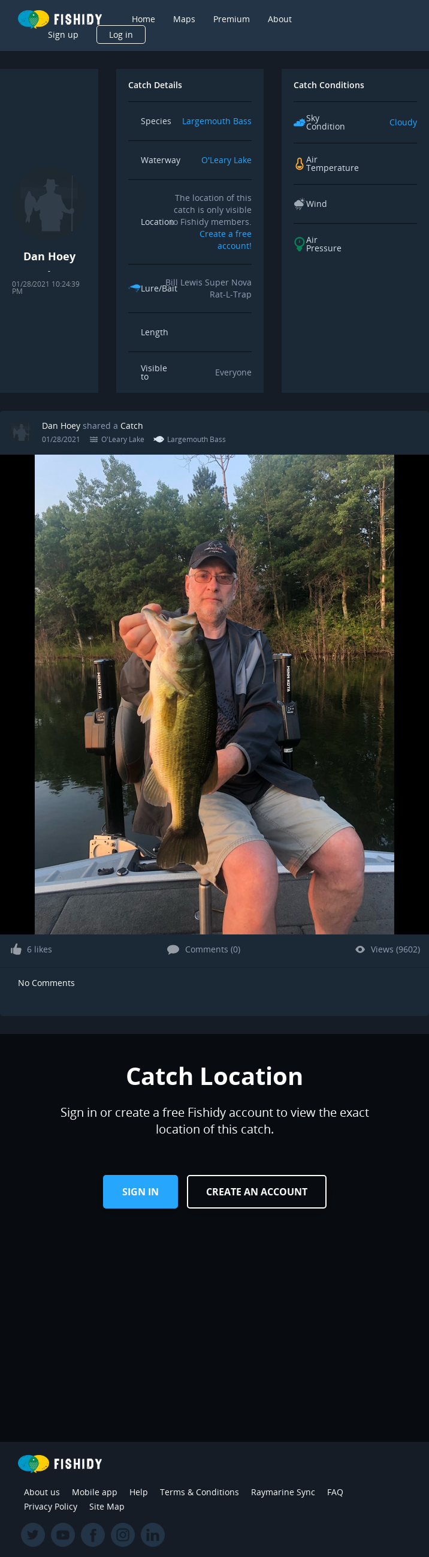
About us (42, 1492)
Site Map (107, 1506)
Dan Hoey (61, 425)
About (280, 19)
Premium (231, 19)
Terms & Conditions (199, 1492)
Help (138, 1492)
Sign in (140, 1191)
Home (143, 19)
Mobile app (94, 1492)
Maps (184, 19)
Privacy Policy (50, 1506)
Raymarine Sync (283, 1492)
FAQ (335, 1492)
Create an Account (256, 1191)
